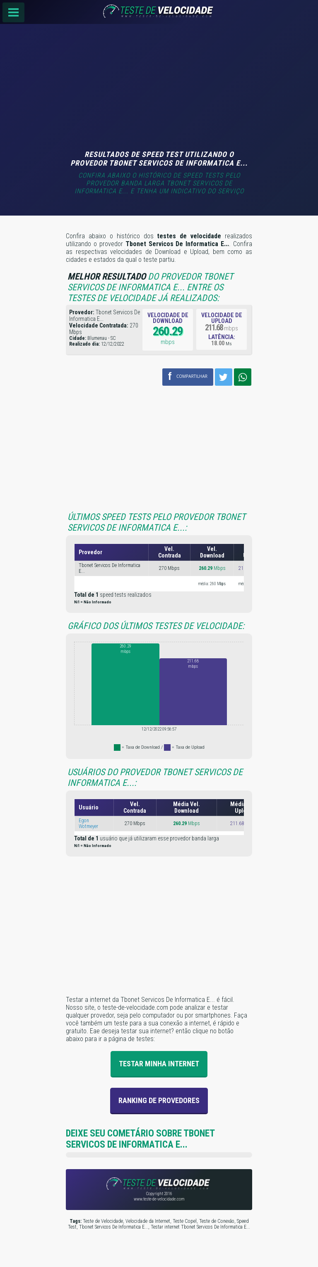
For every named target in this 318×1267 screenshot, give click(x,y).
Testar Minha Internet (159, 1063)
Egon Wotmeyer (88, 823)
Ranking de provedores (159, 1100)
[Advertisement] (159, 88)
